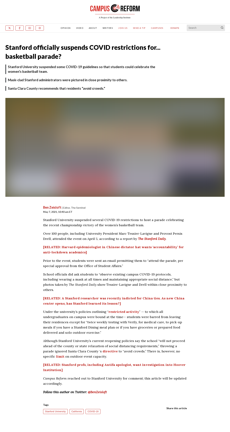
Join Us (123, 28)
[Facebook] (19, 28)
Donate (175, 28)
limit (60, 356)
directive (110, 351)
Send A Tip (139, 28)
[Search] (222, 27)
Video (80, 28)
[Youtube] (30, 28)
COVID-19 (93, 411)
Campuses (157, 28)
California (77, 411)
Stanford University (55, 411)
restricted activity (124, 312)
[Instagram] (40, 28)
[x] (9, 28)
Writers (108, 28)
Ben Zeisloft (52, 207)
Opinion (66, 28)
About (93, 28)
